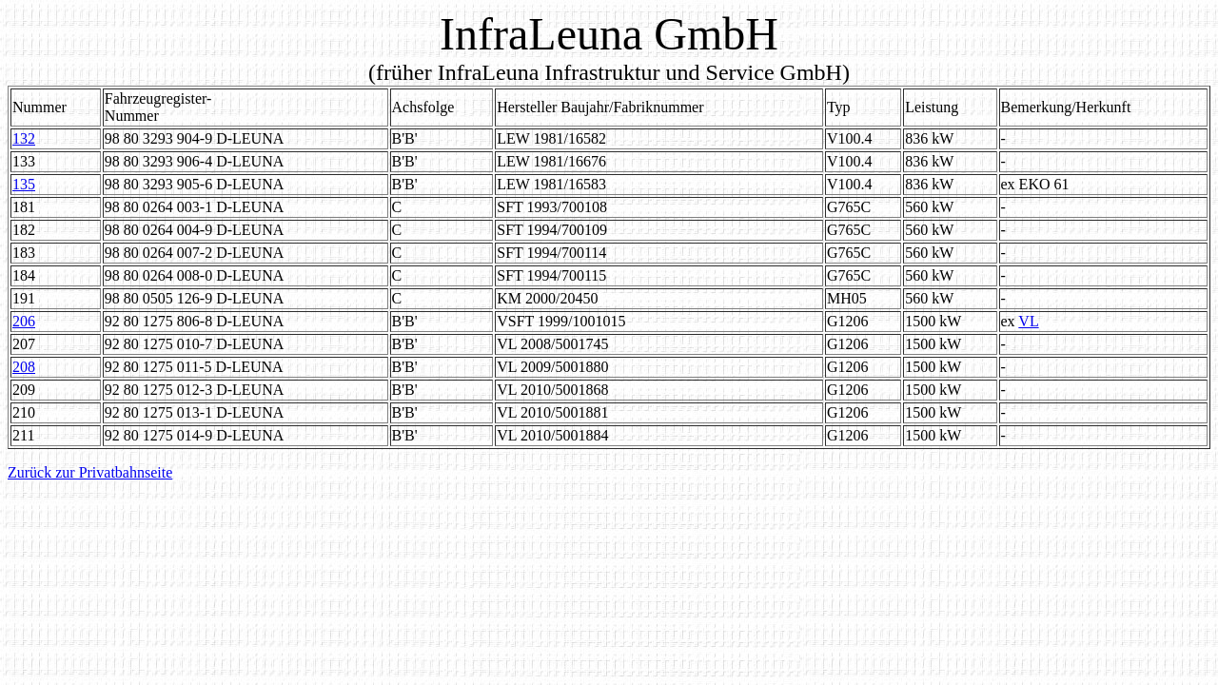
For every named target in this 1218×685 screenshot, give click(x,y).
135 (23, 184)
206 (23, 321)
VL (1028, 321)
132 (23, 138)
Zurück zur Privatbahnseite (90, 472)
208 (23, 367)
